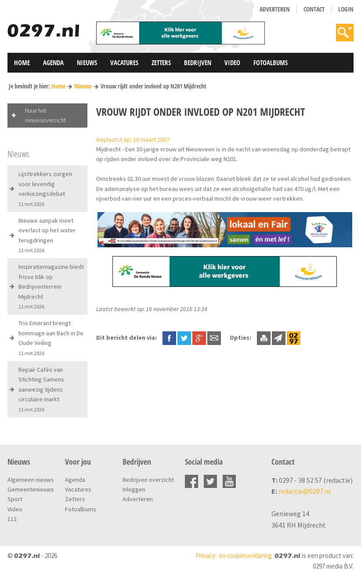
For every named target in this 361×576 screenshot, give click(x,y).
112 (12, 519)
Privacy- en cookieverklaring (233, 555)
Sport (14, 499)
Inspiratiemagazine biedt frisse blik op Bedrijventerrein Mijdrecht (51, 286)
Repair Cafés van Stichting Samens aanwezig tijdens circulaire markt (41, 389)
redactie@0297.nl (304, 491)
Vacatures (124, 62)
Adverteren (275, 9)
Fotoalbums (270, 62)
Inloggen (134, 489)
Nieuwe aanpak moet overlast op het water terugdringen (47, 234)
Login (346, 9)
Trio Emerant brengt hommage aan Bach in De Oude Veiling (50, 337)
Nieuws (87, 62)
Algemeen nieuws (30, 480)
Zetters (161, 62)
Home (22, 62)
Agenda (53, 62)
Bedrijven (197, 62)
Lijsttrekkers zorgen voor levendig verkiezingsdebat (45, 188)
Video (232, 62)
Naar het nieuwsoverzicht (45, 115)
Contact (314, 9)
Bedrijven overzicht (148, 480)
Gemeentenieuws (30, 489)
